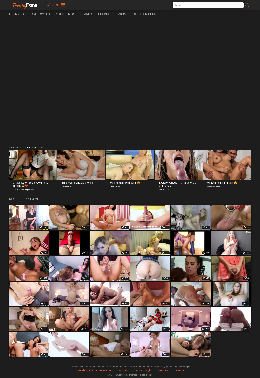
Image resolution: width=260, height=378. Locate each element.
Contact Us (179, 370)
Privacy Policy (123, 370)
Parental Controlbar (85, 370)
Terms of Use (105, 370)
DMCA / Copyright (143, 370)
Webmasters (162, 370)
